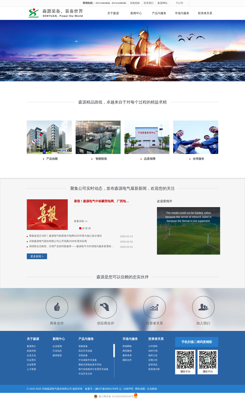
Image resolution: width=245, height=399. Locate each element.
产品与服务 (159, 13)
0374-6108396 (119, 3)
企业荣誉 (31, 364)
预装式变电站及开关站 (89, 364)
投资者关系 (205, 13)
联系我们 (149, 3)
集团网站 (162, 3)
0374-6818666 (103, 3)
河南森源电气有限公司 (60, 13)
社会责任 (31, 360)
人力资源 (31, 369)
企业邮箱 (152, 388)
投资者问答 (154, 369)
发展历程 (31, 350)
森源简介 (31, 346)
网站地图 (140, 388)
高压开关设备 (85, 350)
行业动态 (57, 350)
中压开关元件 (85, 373)
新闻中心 (136, 13)
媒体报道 (57, 355)
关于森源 (113, 13)
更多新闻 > (36, 256)
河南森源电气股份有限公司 (57, 388)
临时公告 (153, 355)
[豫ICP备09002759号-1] (108, 388)
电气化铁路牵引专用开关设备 (93, 369)
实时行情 (153, 350)
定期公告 (153, 360)
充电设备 (83, 355)
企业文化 (31, 355)
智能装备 (83, 346)
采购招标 (135, 3)
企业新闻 (57, 346)
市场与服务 (182, 13)
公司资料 (153, 346)
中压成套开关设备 (87, 360)
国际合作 (127, 360)
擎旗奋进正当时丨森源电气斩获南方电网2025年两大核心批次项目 (65, 235)
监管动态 (153, 364)
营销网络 (127, 346)
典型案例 (127, 350)
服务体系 (127, 355)
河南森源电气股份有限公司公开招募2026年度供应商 (58, 241)
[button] (115, 79)
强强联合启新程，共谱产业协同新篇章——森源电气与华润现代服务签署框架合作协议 (72, 246)
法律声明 (128, 388)
